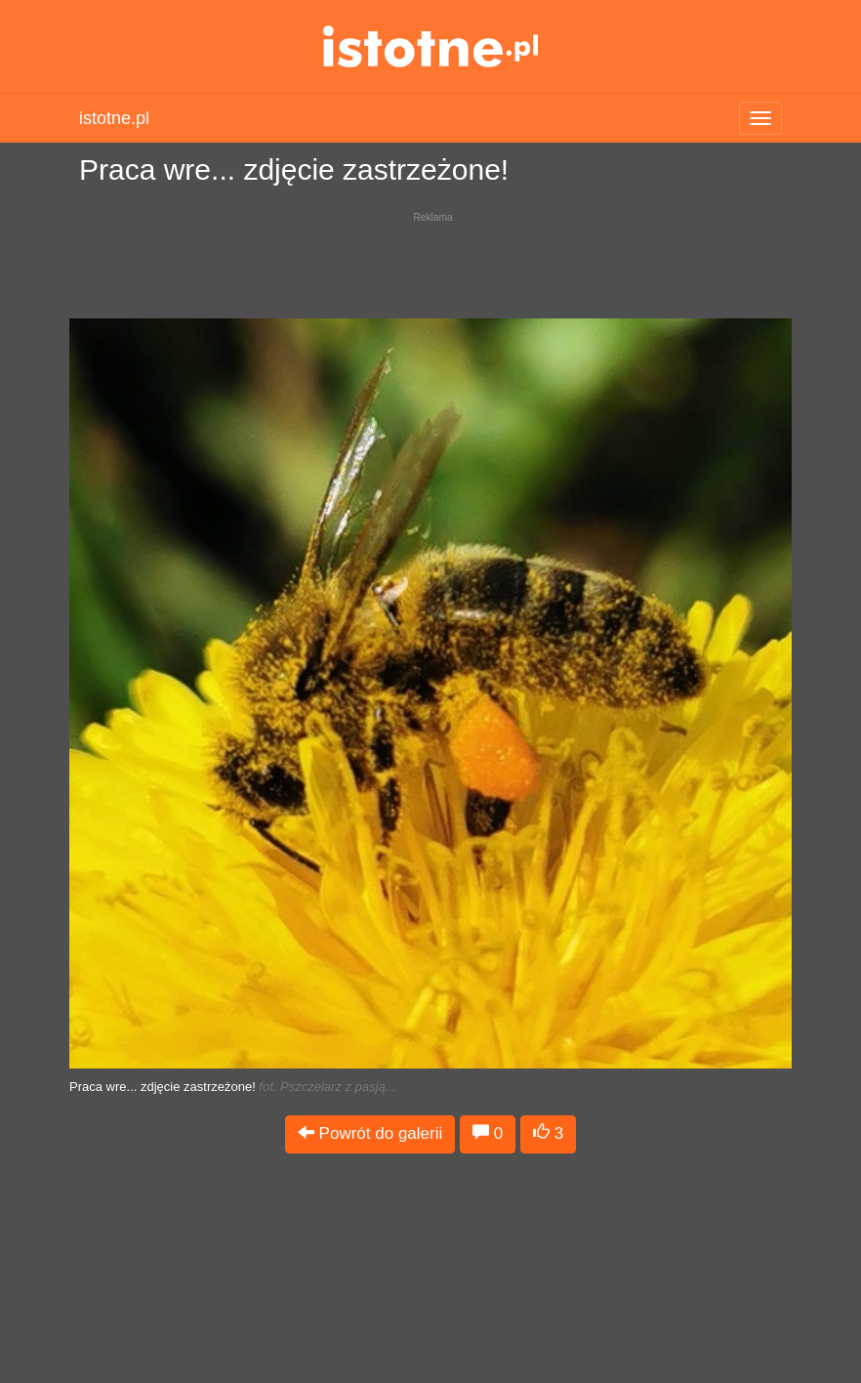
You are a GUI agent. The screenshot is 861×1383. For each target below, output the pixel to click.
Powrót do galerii (370, 1133)
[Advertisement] (430, 260)
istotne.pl (431, 46)
